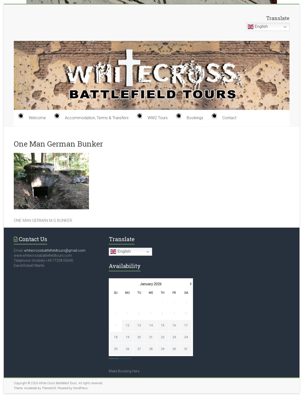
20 (139, 337)
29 (162, 349)
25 (116, 349)
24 (186, 337)
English (258, 27)
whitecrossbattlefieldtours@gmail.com (54, 250)
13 (139, 325)
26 (127, 349)
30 (174, 349)
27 (139, 349)
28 (151, 349)
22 (162, 337)
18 (116, 337)
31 (186, 349)
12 (127, 325)
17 (186, 325)
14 (151, 325)
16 (174, 325)
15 (162, 325)
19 (127, 337)
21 (151, 337)
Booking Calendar (124, 359)
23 (174, 337)
